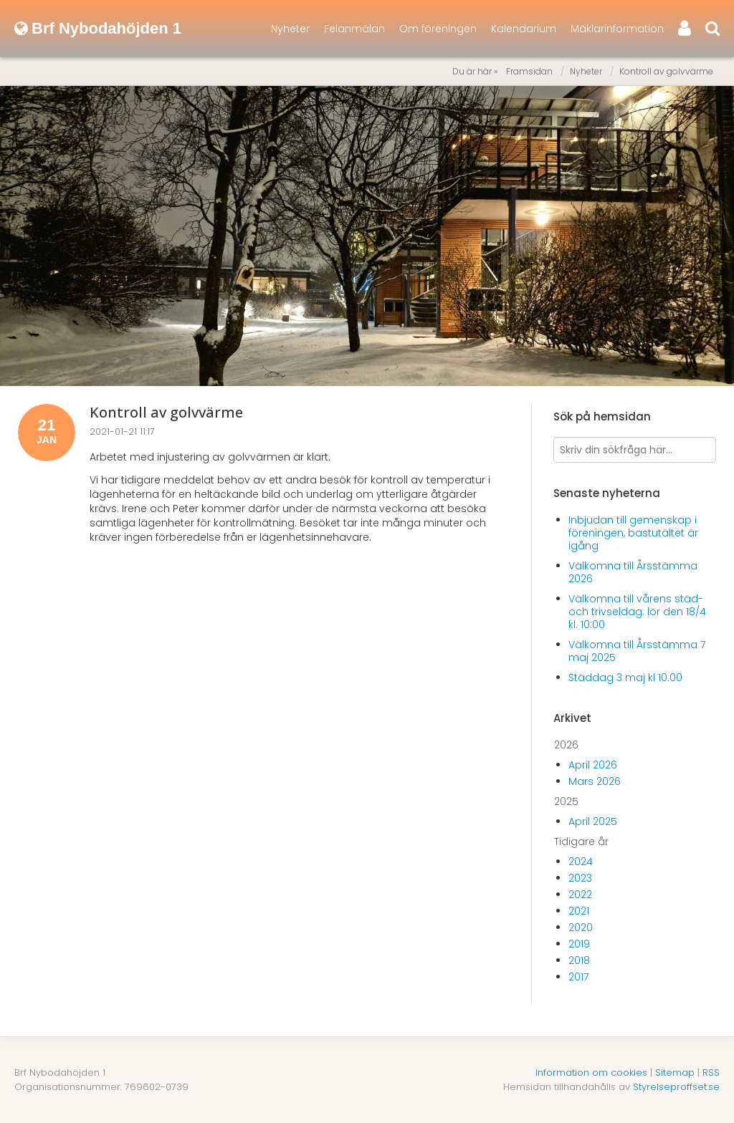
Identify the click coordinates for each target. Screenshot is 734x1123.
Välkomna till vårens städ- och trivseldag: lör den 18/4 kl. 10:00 (637, 612)
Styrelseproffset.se (676, 1087)
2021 (578, 911)
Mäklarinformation (617, 28)
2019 (579, 944)
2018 (579, 960)
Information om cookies (591, 1072)
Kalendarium (523, 28)
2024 (580, 861)
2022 (580, 894)
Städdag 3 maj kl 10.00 (625, 677)
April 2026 (592, 765)
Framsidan (529, 71)
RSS (711, 1072)
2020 (580, 927)
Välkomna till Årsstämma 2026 (632, 572)
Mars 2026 (594, 781)
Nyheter (290, 28)
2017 (578, 977)
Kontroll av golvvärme (666, 71)
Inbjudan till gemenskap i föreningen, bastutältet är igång (633, 533)
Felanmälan (354, 28)
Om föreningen (438, 28)
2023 (580, 878)
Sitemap (675, 1072)
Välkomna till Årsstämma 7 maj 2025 (636, 651)
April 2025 (592, 821)
